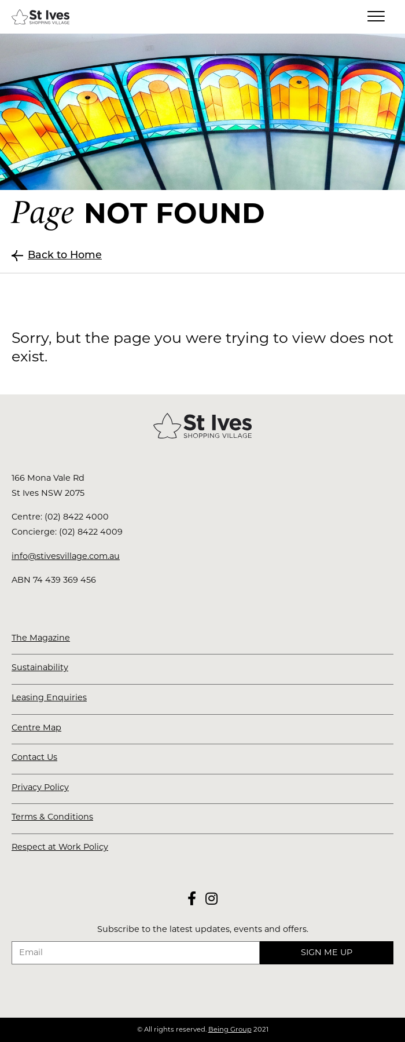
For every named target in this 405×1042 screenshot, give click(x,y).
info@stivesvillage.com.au (66, 556)
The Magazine (41, 637)
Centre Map (36, 727)
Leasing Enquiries (49, 697)
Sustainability (40, 667)
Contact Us (34, 757)
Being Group (230, 1029)
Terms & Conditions (52, 816)
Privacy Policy (40, 787)
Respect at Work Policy (60, 847)
